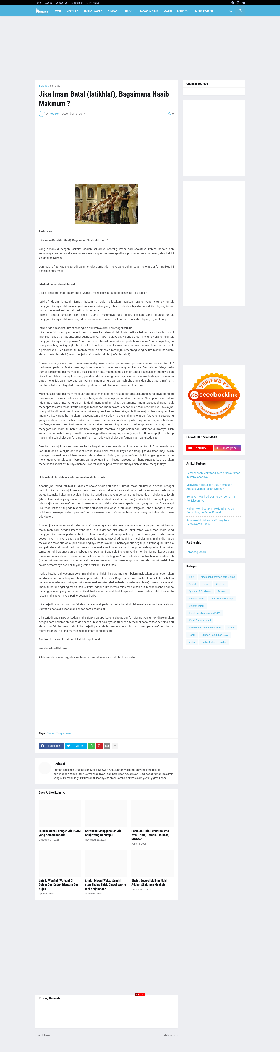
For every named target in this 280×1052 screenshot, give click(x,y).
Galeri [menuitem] (168, 10)
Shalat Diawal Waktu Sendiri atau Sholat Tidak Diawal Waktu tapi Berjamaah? (105, 885)
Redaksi (59, 764)
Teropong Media (196, 552)
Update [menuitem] (71, 10)
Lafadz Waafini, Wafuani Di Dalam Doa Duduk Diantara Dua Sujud (59, 885)
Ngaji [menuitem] (128, 10)
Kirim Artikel (92, 2)
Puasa (231, 627)
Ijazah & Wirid (196, 598)
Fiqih (191, 576)
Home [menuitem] (58, 10)
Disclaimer (77, 2)
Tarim (192, 634)
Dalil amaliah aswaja (221, 598)
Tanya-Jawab (64, 733)
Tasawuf (222, 591)
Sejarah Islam (196, 605)
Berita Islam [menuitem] (92, 10)
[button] (230, 10)
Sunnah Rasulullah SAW (215, 634)
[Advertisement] (140, 48)
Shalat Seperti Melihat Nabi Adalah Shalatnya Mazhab (149, 883)
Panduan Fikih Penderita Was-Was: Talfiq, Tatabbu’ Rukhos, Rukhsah (150, 835)
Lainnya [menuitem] (182, 10)
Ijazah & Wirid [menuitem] (149, 10)
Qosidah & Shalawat (200, 591)
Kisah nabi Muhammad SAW (205, 613)
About (48, 2)
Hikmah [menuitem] (112, 10)
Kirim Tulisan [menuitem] (204, 10)
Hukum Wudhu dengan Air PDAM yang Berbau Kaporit (60, 833)
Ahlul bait (220, 584)
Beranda (44, 85)
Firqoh (205, 584)
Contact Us (61, 2)
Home (38, 2)
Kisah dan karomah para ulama (218, 576)
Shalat (56, 85)
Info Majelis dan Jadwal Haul (205, 627)
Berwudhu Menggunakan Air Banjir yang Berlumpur (103, 833)
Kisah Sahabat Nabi (200, 620)
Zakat (192, 642)
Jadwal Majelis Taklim (214, 642)
